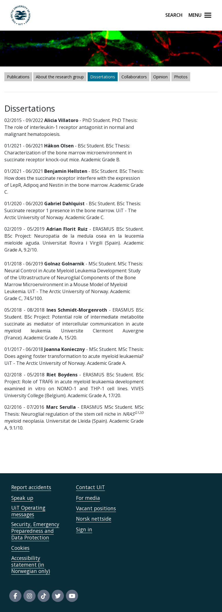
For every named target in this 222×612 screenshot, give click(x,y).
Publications (18, 76)
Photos (181, 76)
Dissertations (102, 76)
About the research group (60, 76)
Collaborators (134, 76)
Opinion (160, 76)
